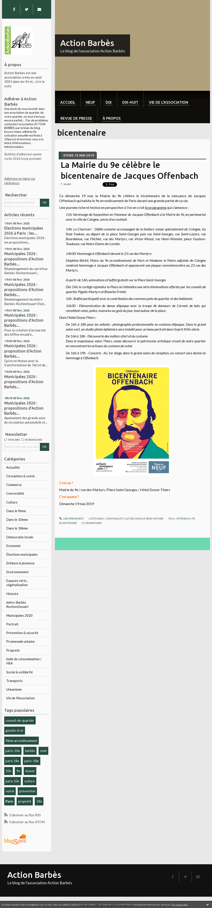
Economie (13, 546)
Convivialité (15, 493)
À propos (112, 118)
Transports (14, 681)
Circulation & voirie (20, 476)
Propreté (13, 650)
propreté (24, 801)
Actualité (13, 467)
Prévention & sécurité (22, 633)
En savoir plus (180, 904)
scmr (43, 751)
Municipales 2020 (19, 615)
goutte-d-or (14, 730)
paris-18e (31, 761)
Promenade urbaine (20, 641)
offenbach (183, 518)
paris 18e (12, 761)
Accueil (67, 102)
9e (18, 771)
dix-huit (130, 102)
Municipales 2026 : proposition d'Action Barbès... (22, 350)
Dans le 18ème (17, 528)
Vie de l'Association (20, 698)
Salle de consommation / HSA (24, 661)
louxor (30, 771)
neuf (90, 102)
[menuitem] (67, 99)
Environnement (17, 572)
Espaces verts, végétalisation (17, 583)
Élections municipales (22, 554)
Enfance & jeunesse (20, 563)
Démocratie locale (19, 537)
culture (29, 781)
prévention (27, 791)
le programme (156, 207)
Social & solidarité (19, 672)
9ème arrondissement (21, 741)
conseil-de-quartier (20, 720)
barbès (30, 751)
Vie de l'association (168, 102)
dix (109, 102)
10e (8, 771)
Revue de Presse (76, 118)
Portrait (12, 624)
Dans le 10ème (17, 519)
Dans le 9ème (16, 511)
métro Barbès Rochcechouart (17, 604)
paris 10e (12, 781)
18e (39, 801)
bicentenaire (68, 522)
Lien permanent (71, 518)
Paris (9, 801)
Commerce (14, 485)
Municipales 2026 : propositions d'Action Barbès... (23, 258)
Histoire (12, 594)
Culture (11, 502)
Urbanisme (14, 689)
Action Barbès (87, 43)
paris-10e (13, 751)
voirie (10, 791)
